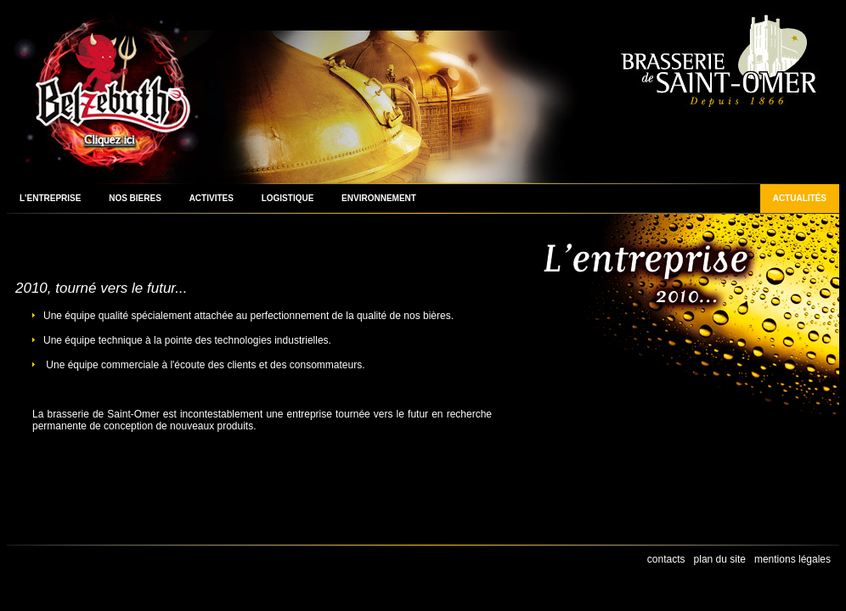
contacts (666, 559)
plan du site (720, 559)
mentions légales (792, 559)
